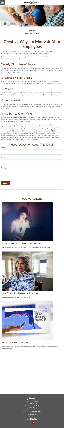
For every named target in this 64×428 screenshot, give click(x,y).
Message (4, 168)
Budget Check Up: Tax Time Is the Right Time (22, 243)
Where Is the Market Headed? (15, 342)
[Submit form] (5, 183)
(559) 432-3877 (34, 400)
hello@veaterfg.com (32, 419)
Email (3, 158)
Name (3, 147)
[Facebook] (30, 422)
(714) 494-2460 (34, 401)
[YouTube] (33, 422)
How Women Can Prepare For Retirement (20, 293)
